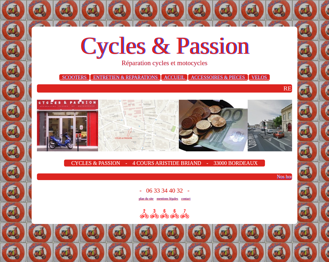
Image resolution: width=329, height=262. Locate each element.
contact (186, 199)
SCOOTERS (74, 77)
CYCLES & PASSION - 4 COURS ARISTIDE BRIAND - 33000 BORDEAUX (164, 163)
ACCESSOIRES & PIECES (218, 77)
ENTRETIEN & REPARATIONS (125, 77)
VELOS (259, 77)
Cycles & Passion (164, 45)
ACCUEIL (174, 77)
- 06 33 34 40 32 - (164, 190)
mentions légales (167, 199)
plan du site (146, 199)
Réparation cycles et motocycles (165, 62)
